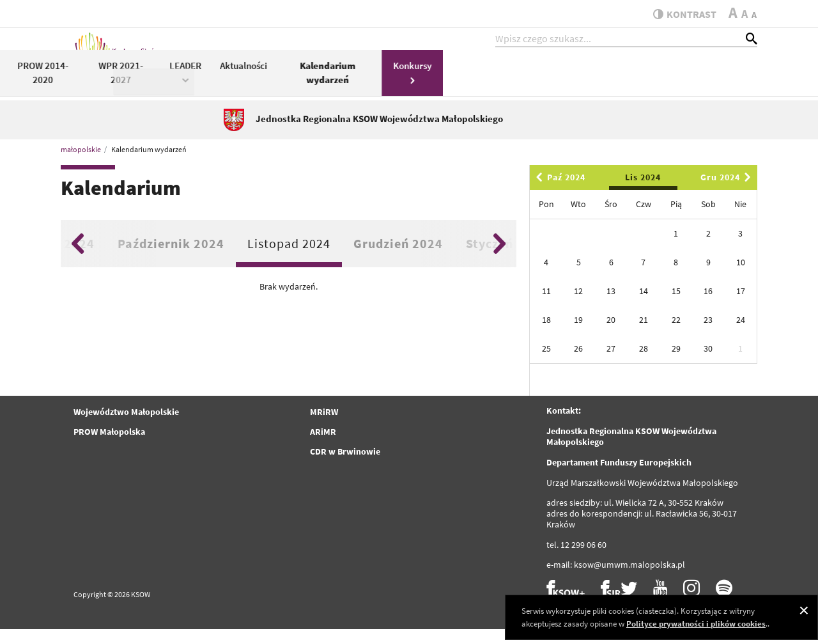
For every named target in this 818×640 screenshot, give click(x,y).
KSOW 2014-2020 (270, 80)
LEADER (500, 80)
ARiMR (323, 442)
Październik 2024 (171, 253)
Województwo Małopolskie (126, 422)
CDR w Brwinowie (345, 462)
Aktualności (557, 74)
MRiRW (324, 422)
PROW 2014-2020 (356, 81)
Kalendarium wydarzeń (642, 81)
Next (499, 254)
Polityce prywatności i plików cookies (696, 623)
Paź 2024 (558, 188)
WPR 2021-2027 (434, 81)
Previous (78, 254)
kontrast (679, 14)
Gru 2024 (727, 188)
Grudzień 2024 (398, 253)
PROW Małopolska (109, 442)
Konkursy (726, 80)
